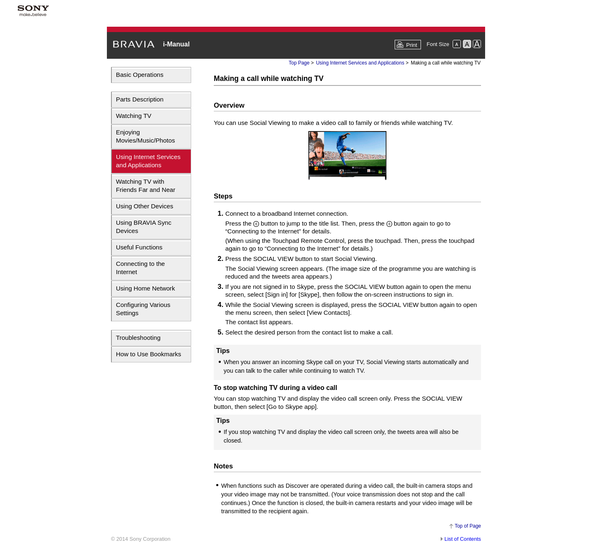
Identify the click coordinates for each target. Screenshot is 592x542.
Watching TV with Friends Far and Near (145, 185)
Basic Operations (140, 74)
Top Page (299, 63)
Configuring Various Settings (143, 308)
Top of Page (468, 526)
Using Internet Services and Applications (148, 160)
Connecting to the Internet (140, 267)
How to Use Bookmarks (148, 354)
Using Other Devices (144, 206)
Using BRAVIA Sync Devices (143, 226)
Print (411, 45)
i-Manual (176, 44)
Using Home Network (145, 288)
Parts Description (140, 99)
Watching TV (133, 115)
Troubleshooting (138, 337)
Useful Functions (139, 247)
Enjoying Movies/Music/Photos (145, 136)
